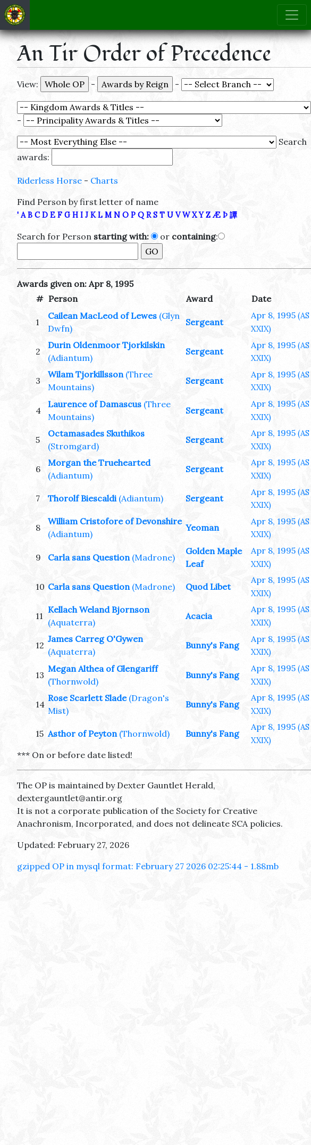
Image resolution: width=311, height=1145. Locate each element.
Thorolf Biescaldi (82, 498)
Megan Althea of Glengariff (103, 668)
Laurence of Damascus (94, 404)
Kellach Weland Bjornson (98, 609)
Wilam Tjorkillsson (85, 374)
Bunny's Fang (212, 645)
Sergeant (204, 322)
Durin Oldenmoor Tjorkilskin (106, 345)
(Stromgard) (73, 446)
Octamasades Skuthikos (96, 433)
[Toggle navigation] (292, 15)
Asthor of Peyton (82, 733)
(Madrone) (153, 557)
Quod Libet (208, 586)
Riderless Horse (49, 180)
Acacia (199, 616)
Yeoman (202, 527)
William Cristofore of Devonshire (115, 521)
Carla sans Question (89, 557)
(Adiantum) (70, 357)
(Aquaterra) (71, 622)
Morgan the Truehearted (99, 462)
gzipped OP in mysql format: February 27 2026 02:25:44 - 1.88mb (148, 866)
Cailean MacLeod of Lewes (102, 315)
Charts (104, 180)
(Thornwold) (73, 681)
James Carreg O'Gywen (95, 638)
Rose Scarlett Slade (87, 698)
